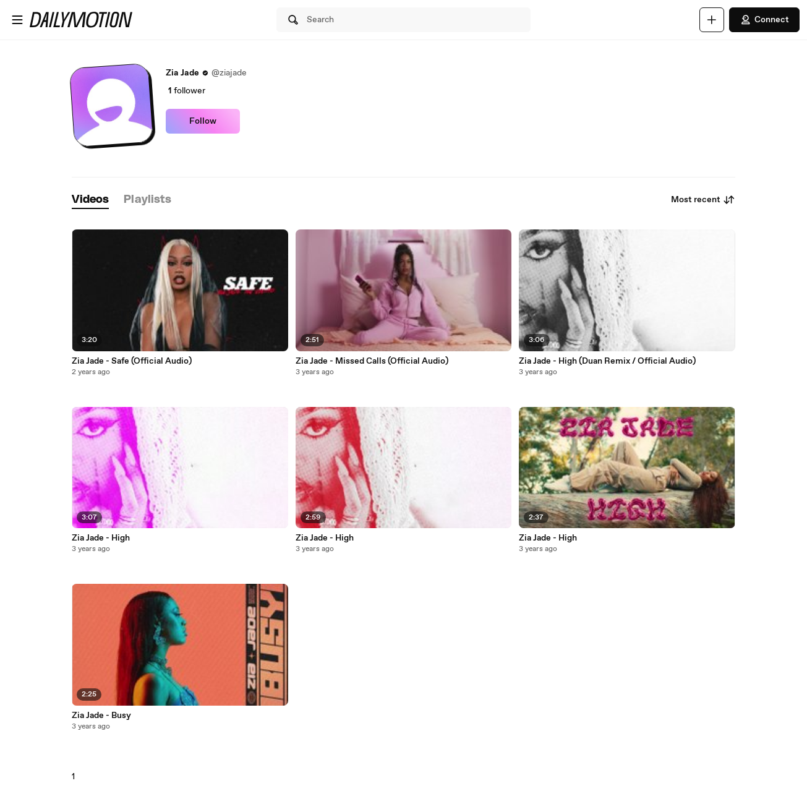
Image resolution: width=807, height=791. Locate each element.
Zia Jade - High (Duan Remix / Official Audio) (607, 361)
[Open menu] (17, 19)
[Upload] (711, 19)
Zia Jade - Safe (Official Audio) (132, 361)
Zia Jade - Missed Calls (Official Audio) (372, 361)
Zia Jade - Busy (101, 715)
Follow (202, 121)
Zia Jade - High (101, 538)
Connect (764, 20)
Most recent (703, 200)
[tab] (90, 200)
